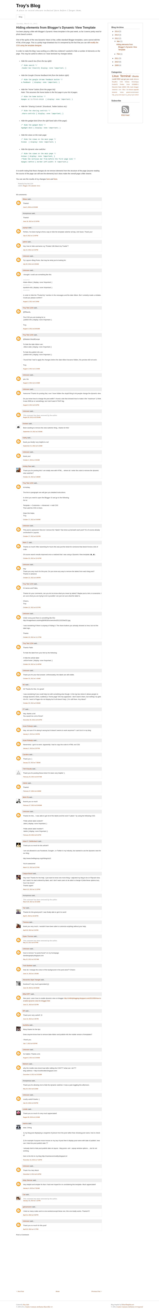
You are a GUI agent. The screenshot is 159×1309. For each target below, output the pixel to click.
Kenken (25, 424)
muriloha (26, 1025)
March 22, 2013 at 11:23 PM (31, 889)
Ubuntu (135, 76)
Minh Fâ (26, 797)
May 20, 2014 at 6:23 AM (30, 1088)
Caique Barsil (27, 873)
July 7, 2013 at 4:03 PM (30, 1043)
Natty (119, 87)
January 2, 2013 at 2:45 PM (31, 734)
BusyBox (115, 82)
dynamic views (35, 186)
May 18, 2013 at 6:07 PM (30, 942)
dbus (123, 89)
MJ (24, 685)
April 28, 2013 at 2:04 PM (30, 930)
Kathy (25, 438)
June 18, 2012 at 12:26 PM (31, 221)
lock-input (122, 95)
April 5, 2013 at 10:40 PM (30, 916)
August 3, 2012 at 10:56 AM (31, 328)
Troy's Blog (28, 5)
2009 (117, 65)
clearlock (115, 89)
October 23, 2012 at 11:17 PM (32, 637)
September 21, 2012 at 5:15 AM (32, 446)
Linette (25, 1109)
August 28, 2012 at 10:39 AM (31, 417)
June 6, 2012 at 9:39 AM (30, 207)
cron (120, 89)
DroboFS (115, 84)
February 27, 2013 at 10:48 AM (32, 805)
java (127, 79)
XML (128, 87)
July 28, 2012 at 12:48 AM (31, 264)
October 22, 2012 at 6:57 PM (31, 607)
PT (24, 709)
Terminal (125, 76)
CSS (29, 186)
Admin (25, 783)
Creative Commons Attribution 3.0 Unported (129, 1307)
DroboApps (135, 82)
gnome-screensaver (132, 92)
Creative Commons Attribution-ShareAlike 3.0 (38, 1307)
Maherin (26, 1064)
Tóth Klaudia (27, 769)
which (137, 95)
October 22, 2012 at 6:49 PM (31, 577)
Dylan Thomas (28, 936)
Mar (118, 41)
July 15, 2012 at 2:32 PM (30, 250)
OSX (118, 79)
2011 (117, 58)
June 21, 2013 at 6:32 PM (31, 1004)
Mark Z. (25, 542)
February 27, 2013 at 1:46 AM (32, 791)
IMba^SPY (26, 994)
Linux (115, 76)
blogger (25, 186)
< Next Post (20, 1291)
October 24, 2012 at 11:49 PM (32, 664)
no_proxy (128, 95)
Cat (24, 1194)
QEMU (124, 87)
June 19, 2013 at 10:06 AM (31, 988)
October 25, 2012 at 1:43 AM (31, 678)
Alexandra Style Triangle (31, 980)
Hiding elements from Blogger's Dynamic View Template (56, 27)
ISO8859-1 (135, 84)
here (48, 179)
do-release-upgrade (132, 89)
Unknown (26, 256)
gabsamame (27, 1207)
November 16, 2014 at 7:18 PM (32, 1160)
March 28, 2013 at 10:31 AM (31, 901)
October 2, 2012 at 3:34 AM (31, 460)
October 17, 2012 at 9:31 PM (31, 536)
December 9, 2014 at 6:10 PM (32, 1174)
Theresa (26, 922)
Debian (127, 82)
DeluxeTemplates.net (127, 1305)
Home (58, 1291)
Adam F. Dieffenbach (30, 841)
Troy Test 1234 (28, 308)
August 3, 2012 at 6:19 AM (31, 301)
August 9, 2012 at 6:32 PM (31, 405)
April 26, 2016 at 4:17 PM (30, 1229)
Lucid (114, 79)
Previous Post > (96, 1291)
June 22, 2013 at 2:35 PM (31, 1019)
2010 (117, 62)
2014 (117, 31)
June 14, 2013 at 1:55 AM (31, 973)
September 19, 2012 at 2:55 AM (32, 431)
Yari (24, 908)
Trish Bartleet (27, 966)
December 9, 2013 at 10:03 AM (32, 1074)
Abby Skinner (27, 1180)
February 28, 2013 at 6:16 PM (32, 835)
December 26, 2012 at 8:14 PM (32, 720)
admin (25, 242)
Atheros (136, 79)
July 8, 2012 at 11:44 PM (30, 235)
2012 (117, 38)
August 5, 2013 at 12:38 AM (31, 1057)
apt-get (123, 79)
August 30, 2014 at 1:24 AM (31, 1117)
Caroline (26, 754)
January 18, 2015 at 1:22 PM (31, 1200)
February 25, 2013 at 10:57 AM (32, 777)
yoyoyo (25, 228)
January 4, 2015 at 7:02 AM (31, 1188)
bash (131, 87)
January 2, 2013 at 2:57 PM (31, 748)
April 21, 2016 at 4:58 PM (30, 1215)
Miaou (25, 199)
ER (24, 1011)
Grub (128, 84)
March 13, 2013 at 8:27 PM (31, 867)
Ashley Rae (27, 466)
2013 (117, 35)
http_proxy (115, 95)
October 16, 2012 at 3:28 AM (31, 477)
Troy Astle (26, 1305)
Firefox (122, 84)
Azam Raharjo (28, 726)
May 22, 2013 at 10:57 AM (31, 959)
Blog (20, 17)
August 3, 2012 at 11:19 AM (31, 369)
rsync (133, 95)
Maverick (115, 87)
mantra (25, 1123)
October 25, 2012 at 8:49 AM (31, 703)
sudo (131, 79)
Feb (118, 54)
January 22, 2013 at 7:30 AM (31, 762)
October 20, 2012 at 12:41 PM (32, 558)
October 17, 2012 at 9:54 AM (31, 519)
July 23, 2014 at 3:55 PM (30, 1103)
